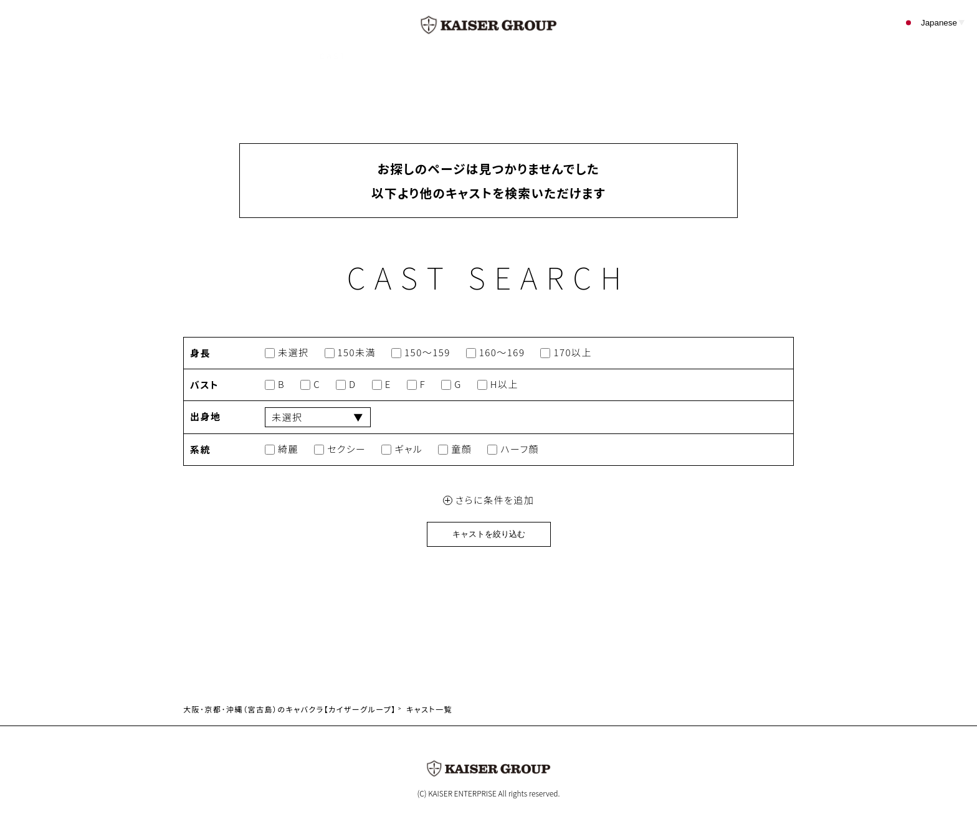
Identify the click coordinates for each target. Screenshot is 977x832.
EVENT (471, 56)
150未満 (350, 352)
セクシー (340, 449)
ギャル (401, 449)
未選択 (287, 352)
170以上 (566, 352)
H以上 (497, 384)
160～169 (495, 352)
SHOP (400, 56)
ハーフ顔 (513, 449)
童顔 (455, 449)
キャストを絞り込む (488, 534)
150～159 (420, 352)
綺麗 (281, 449)
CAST (333, 56)
